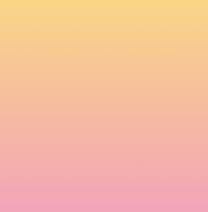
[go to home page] (44, 18)
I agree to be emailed (54, 171)
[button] (135, 10)
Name (33, 125)
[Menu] (171, 10)
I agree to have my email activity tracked (71, 179)
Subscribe (41, 193)
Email (33, 146)
